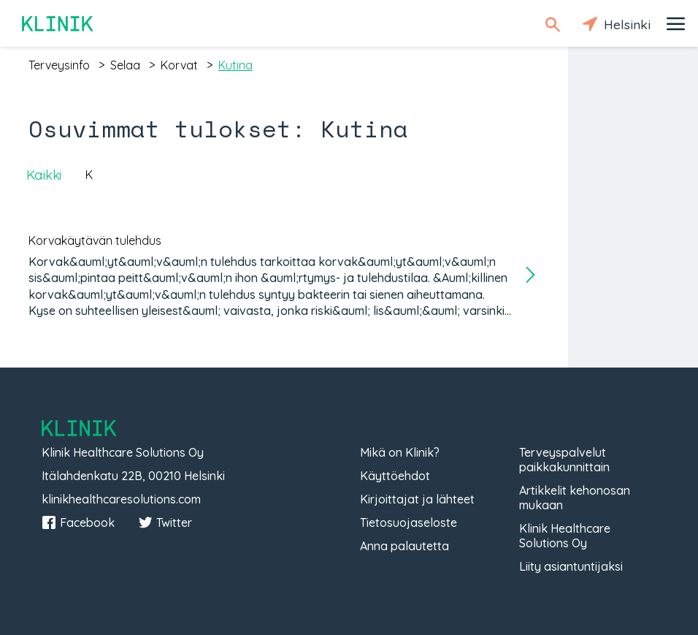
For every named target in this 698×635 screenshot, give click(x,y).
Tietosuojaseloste (408, 522)
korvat (179, 65)
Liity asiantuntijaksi (571, 566)
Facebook (78, 522)
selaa (125, 65)
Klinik (58, 23)
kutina (235, 65)
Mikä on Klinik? (400, 452)
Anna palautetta (404, 546)
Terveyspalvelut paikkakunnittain (564, 459)
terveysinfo (59, 65)
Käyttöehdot (395, 475)
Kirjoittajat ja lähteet (417, 499)
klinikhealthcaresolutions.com (121, 499)
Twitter (165, 522)
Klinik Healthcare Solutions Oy (564, 535)
